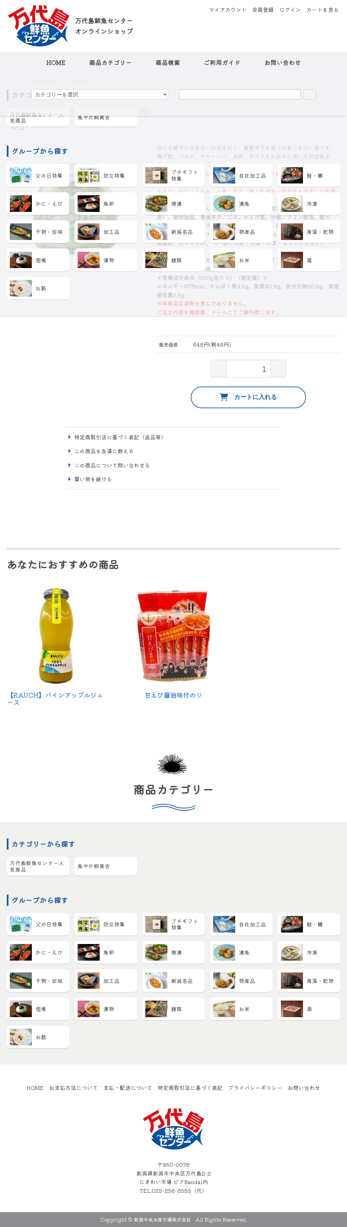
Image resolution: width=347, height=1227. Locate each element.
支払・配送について (127, 1087)
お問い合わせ (282, 62)
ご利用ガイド (222, 62)
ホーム (12, 81)
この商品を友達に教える (104, 451)
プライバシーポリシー (255, 1087)
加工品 (18, 128)
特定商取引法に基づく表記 (190, 1087)
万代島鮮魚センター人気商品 (58, 81)
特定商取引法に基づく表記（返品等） (120, 437)
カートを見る (322, 9)
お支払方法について (73, 1087)
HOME (55, 62)
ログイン (290, 9)
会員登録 (263, 9)
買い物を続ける (93, 479)
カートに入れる (248, 397)
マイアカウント (228, 9)
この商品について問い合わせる (112, 465)
